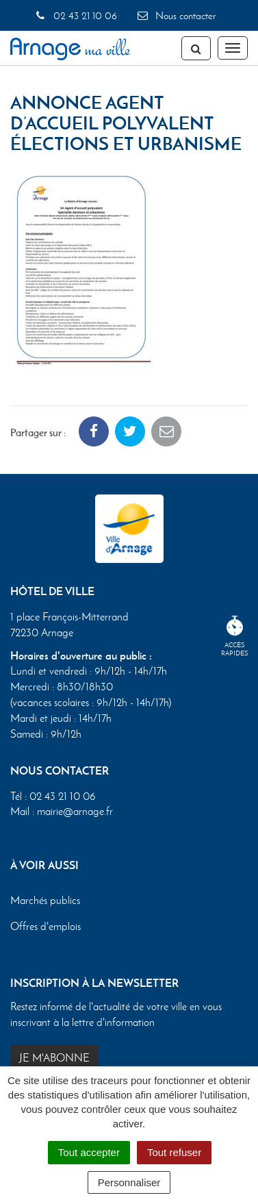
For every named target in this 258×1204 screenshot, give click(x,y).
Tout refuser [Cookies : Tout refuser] (174, 1152)
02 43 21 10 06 (75, 16)
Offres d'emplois (45, 926)
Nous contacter (176, 16)
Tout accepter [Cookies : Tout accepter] (89, 1152)
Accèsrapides (234, 636)
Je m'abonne (54, 1057)
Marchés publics (45, 900)
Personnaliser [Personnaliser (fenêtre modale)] (129, 1182)
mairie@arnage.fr (75, 811)
